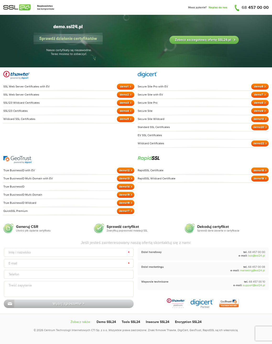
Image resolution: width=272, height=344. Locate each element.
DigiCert (183, 330)
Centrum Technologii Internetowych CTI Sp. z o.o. (76, 330)
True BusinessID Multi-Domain (22, 194)
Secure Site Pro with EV (153, 86)
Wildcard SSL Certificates (19, 119)
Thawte (171, 330)
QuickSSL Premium (15, 211)
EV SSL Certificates (150, 135)
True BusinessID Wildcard (19, 202)
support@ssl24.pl (254, 285)
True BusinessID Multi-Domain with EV (28, 178)
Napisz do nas (218, 7)
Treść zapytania (20, 285)
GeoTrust (195, 330)
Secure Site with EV (150, 94)
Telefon (14, 274)
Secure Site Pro (148, 102)
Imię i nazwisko (20, 252)
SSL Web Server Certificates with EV (26, 86)
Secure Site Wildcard (151, 119)
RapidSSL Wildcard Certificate (156, 178)
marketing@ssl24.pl (252, 270)
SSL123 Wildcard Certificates (21, 102)
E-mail (13, 263)
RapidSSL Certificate (150, 170)
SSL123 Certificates (15, 111)
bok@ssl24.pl (256, 255)
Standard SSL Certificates (154, 127)
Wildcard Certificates (151, 143)
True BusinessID (13, 186)
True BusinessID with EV (19, 170)
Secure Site (145, 111)
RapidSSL (209, 330)
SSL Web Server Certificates (21, 94)
